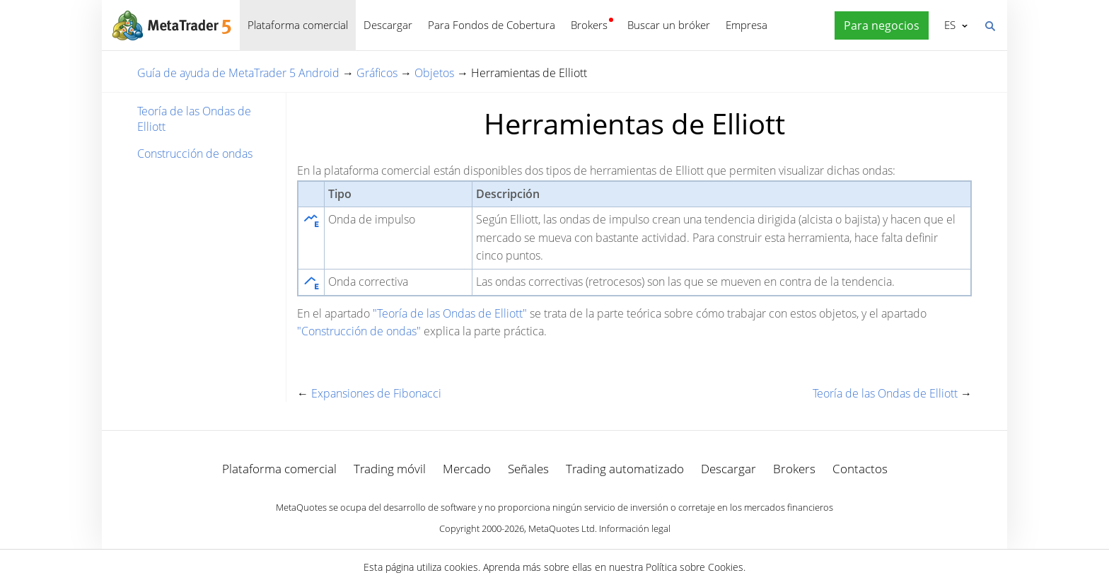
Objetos (434, 73)
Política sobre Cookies (694, 567)
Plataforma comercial (298, 25)
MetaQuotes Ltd (561, 528)
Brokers (589, 25)
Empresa (746, 25)
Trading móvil (390, 469)
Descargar (388, 25)
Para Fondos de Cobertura (491, 25)
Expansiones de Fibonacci (376, 393)
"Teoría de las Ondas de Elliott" (450, 313)
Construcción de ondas (194, 153)
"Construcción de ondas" (359, 331)
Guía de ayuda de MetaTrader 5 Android (238, 73)
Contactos (860, 469)
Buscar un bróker (668, 25)
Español (948, 25)
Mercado (467, 469)
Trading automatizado (625, 469)
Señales (528, 469)
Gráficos (376, 73)
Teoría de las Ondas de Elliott (194, 118)
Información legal (634, 528)
